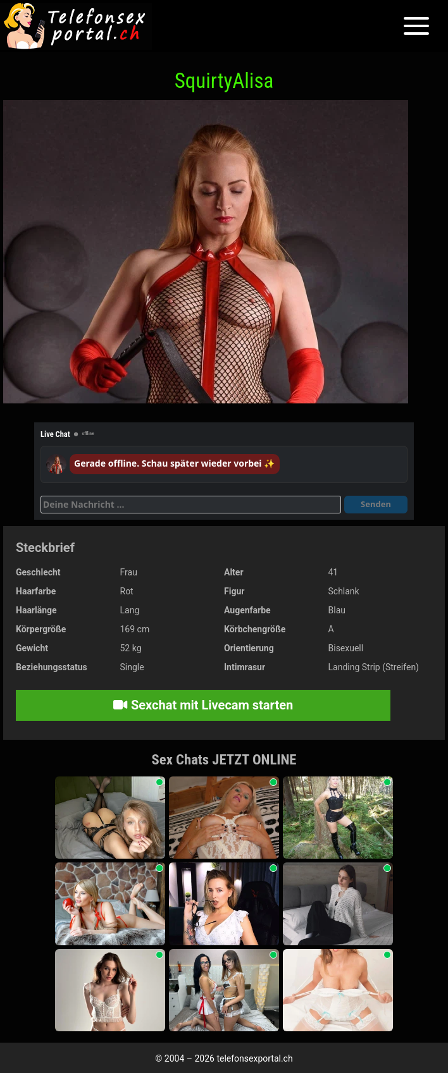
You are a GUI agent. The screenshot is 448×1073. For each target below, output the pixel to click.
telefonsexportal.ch (254, 1058)
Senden (376, 504)
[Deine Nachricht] (190, 504)
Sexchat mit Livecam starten (203, 705)
